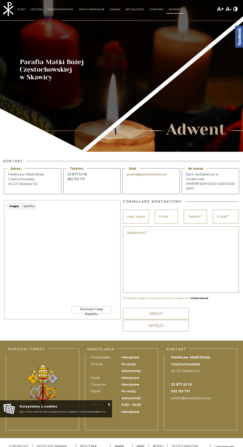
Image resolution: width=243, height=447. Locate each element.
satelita (29, 206)
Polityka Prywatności (92, 436)
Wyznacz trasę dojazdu (91, 310)
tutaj (103, 411)
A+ (220, 9)
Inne (140, 434)
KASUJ (151, 313)
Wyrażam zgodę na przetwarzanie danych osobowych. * (167, 298)
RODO (158, 434)
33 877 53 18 (77, 174)
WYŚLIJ (210, 313)
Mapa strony (121, 436)
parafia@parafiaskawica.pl (147, 174)
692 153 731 (76, 179)
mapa (14, 206)
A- (229, 9)
